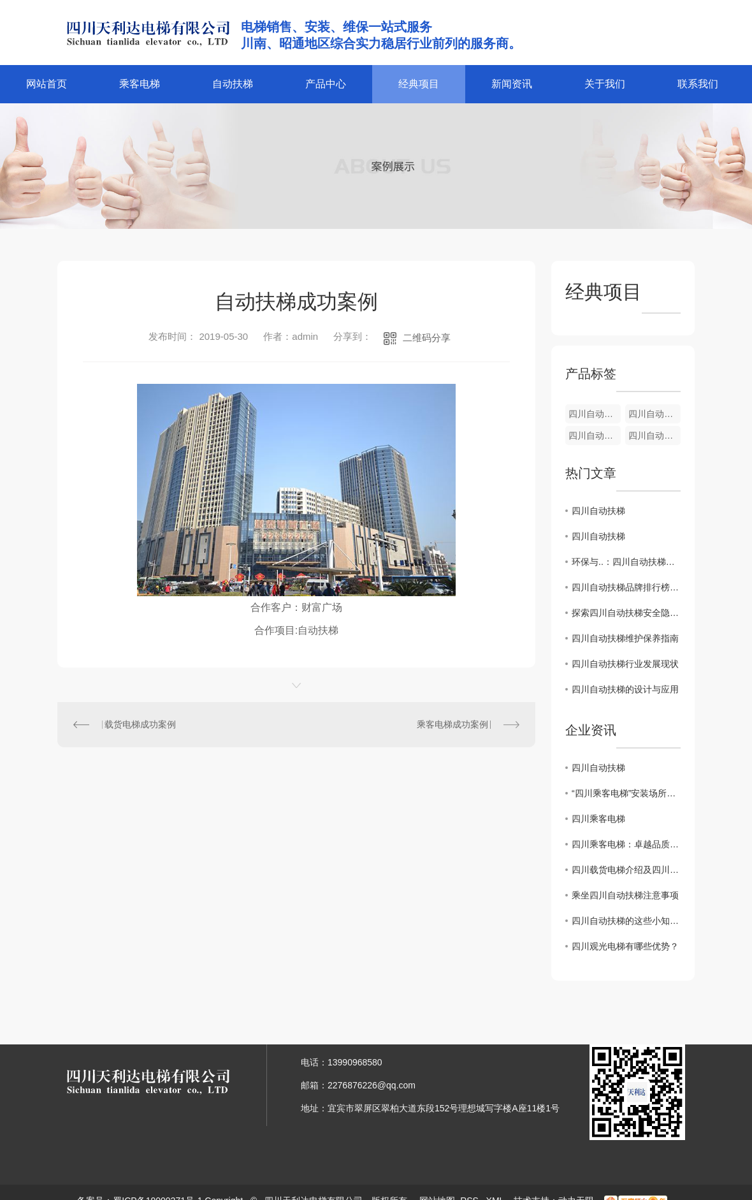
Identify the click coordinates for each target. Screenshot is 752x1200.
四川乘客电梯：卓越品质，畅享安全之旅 (626, 844)
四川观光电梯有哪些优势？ (625, 946)
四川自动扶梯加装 (654, 435)
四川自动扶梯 (594, 435)
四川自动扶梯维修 (654, 414)
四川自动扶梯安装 (594, 414)
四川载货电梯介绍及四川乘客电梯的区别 (626, 870)
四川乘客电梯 (598, 819)
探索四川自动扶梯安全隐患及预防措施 (626, 613)
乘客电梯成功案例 (452, 724)
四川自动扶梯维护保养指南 (625, 638)
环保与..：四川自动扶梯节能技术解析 (626, 562)
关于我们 (604, 83)
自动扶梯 (232, 83)
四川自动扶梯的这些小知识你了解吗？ (626, 921)
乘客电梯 (139, 83)
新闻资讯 (511, 83)
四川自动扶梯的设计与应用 (625, 689)
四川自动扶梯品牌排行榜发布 (626, 587)
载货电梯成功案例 (140, 724)
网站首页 (46, 83)
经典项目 (418, 83)
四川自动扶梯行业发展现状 (625, 664)
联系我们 (697, 83)
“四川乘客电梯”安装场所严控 (626, 793)
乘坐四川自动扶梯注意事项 (625, 895)
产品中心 (325, 83)
